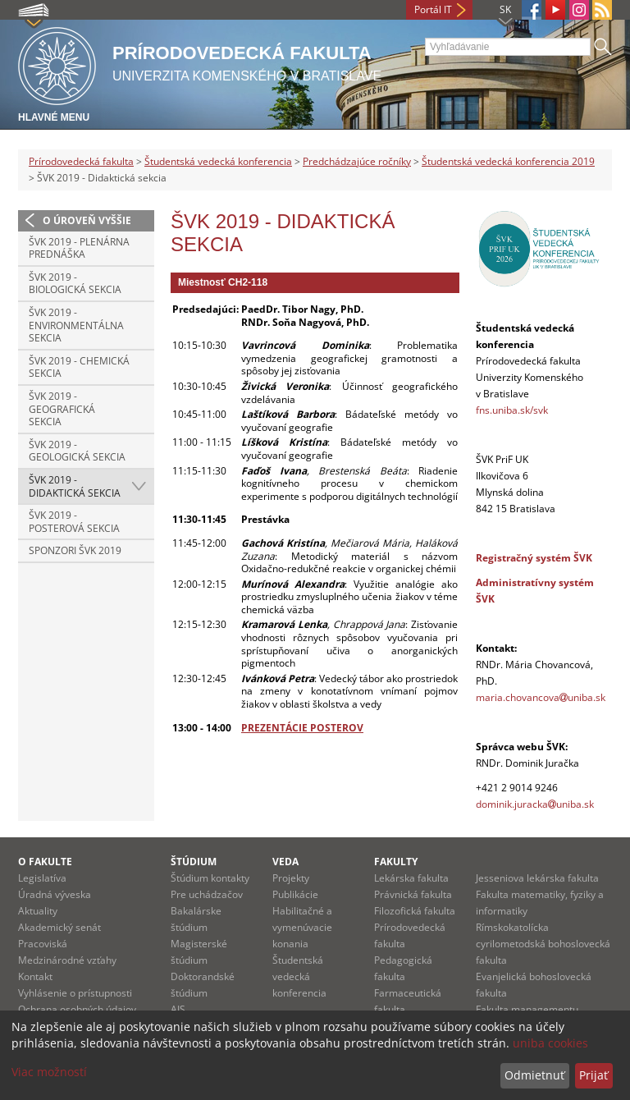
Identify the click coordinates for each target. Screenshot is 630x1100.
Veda (285, 862)
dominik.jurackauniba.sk (536, 804)
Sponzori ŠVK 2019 (75, 550)
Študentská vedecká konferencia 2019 (508, 161)
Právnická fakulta (413, 894)
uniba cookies (550, 1043)
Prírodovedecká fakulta (81, 161)
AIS (178, 1009)
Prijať (593, 1075)
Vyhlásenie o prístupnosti (75, 993)
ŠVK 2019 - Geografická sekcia (62, 409)
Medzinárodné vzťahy (67, 960)
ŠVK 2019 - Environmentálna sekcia (76, 325)
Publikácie (295, 894)
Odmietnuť (534, 1075)
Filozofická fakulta (414, 911)
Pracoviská (42, 944)
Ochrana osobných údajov (77, 1009)
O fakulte (45, 862)
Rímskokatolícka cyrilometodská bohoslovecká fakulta (543, 943)
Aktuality (37, 911)
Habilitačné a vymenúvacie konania (302, 927)
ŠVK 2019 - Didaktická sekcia (75, 486)
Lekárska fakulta (411, 878)
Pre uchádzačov (207, 894)
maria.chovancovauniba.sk (540, 697)
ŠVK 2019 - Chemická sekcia (79, 367)
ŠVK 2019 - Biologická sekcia (75, 283)
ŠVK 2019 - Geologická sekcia (77, 451)
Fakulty (396, 862)
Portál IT (433, 9)
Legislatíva (42, 878)
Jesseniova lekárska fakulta (537, 878)
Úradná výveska (54, 894)
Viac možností (49, 1071)
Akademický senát (59, 927)
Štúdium (194, 862)
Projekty (290, 878)
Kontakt (35, 976)
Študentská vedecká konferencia (218, 161)
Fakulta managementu (527, 1009)
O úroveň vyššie (87, 220)
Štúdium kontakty (210, 878)
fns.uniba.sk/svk (512, 410)
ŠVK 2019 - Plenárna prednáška (79, 248)
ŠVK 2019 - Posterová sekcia (74, 521)
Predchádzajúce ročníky (357, 161)
